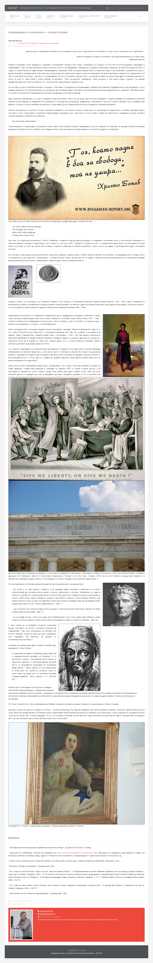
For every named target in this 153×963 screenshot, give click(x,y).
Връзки (122, 8)
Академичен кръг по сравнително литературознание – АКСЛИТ (76, 953)
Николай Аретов (46, 911)
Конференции (66, 17)
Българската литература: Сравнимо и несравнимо (38, 43)
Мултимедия (111, 17)
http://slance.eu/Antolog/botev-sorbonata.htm (75, 853)
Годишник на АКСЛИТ (88, 17)
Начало (15, 17)
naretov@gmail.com (47, 914)
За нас (28, 17)
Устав (38, 17)
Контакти (111, 8)
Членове (50, 17)
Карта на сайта (136, 8)
